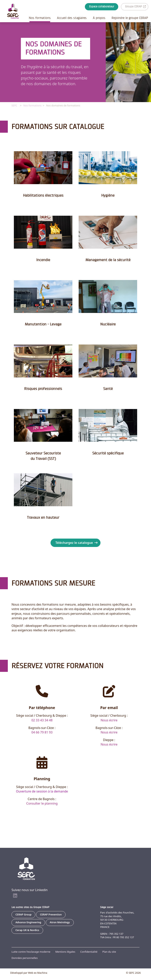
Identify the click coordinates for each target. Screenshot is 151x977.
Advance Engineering (28, 922)
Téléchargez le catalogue (76, 542)
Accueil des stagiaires (72, 18)
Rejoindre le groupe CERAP (130, 18)
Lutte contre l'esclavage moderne (31, 951)
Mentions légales (65, 951)
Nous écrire (109, 720)
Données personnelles (25, 958)
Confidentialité (88, 951)
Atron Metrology (60, 922)
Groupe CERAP (135, 6)
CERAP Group (23, 914)
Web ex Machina (37, 972)
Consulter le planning (42, 803)
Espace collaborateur (101, 6)
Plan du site (109, 951)
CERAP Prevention (51, 914)
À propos (99, 18)
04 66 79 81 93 (41, 732)
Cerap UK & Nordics (27, 930)
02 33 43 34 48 (41, 720)
